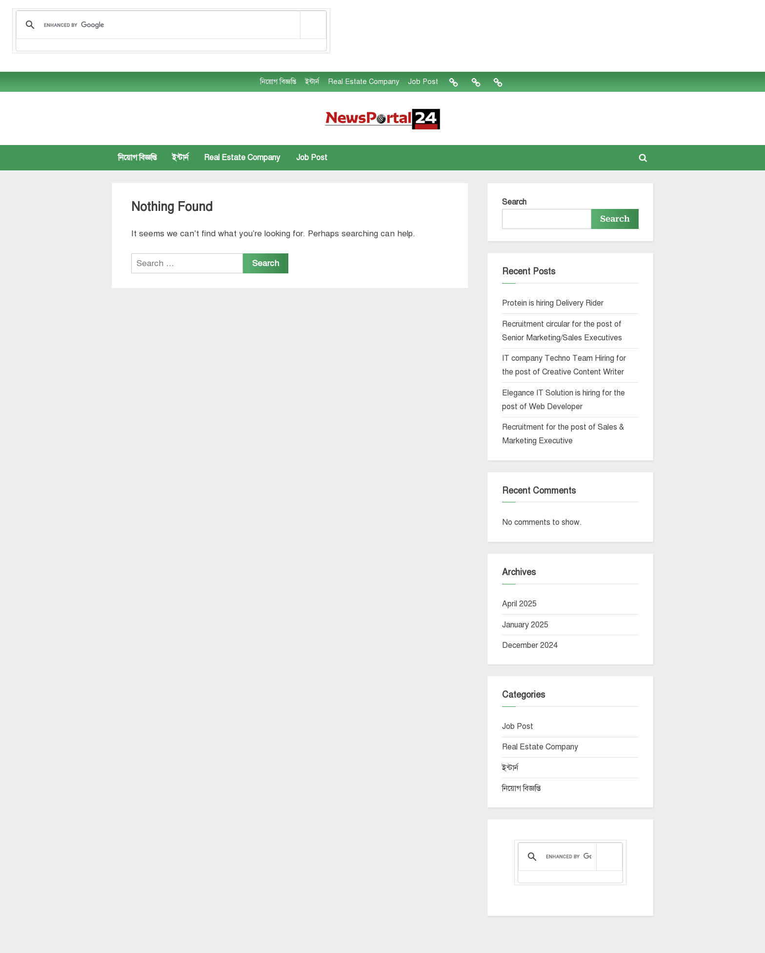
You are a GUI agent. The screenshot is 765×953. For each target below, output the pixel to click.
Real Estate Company (363, 81)
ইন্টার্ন (312, 81)
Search (514, 202)
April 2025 (519, 604)
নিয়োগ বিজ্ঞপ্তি (278, 81)
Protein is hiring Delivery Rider (553, 303)
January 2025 (525, 625)
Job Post (423, 81)
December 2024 (530, 645)
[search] (169, 25)
